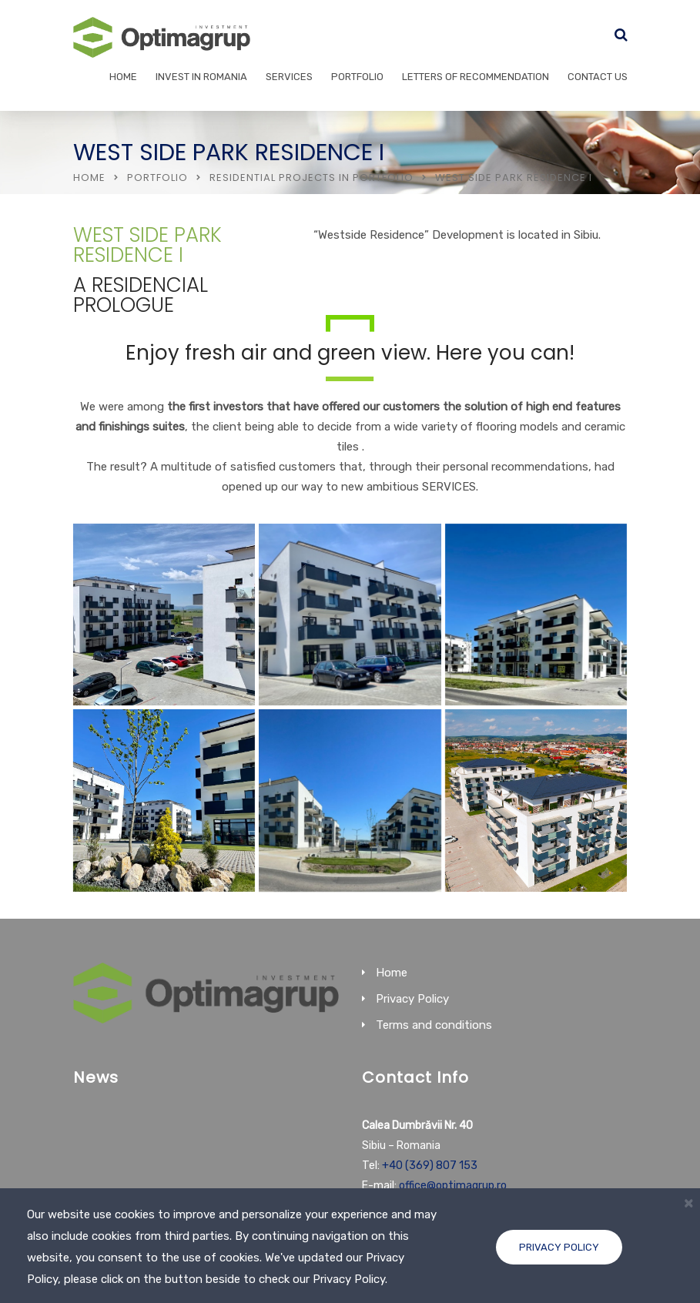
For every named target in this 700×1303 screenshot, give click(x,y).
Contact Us (598, 76)
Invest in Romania (201, 76)
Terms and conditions (434, 1025)
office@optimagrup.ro (453, 1185)
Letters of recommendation (475, 76)
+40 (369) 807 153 (429, 1165)
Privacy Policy (559, 1247)
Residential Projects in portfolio (311, 177)
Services (289, 76)
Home (123, 76)
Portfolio (357, 76)
